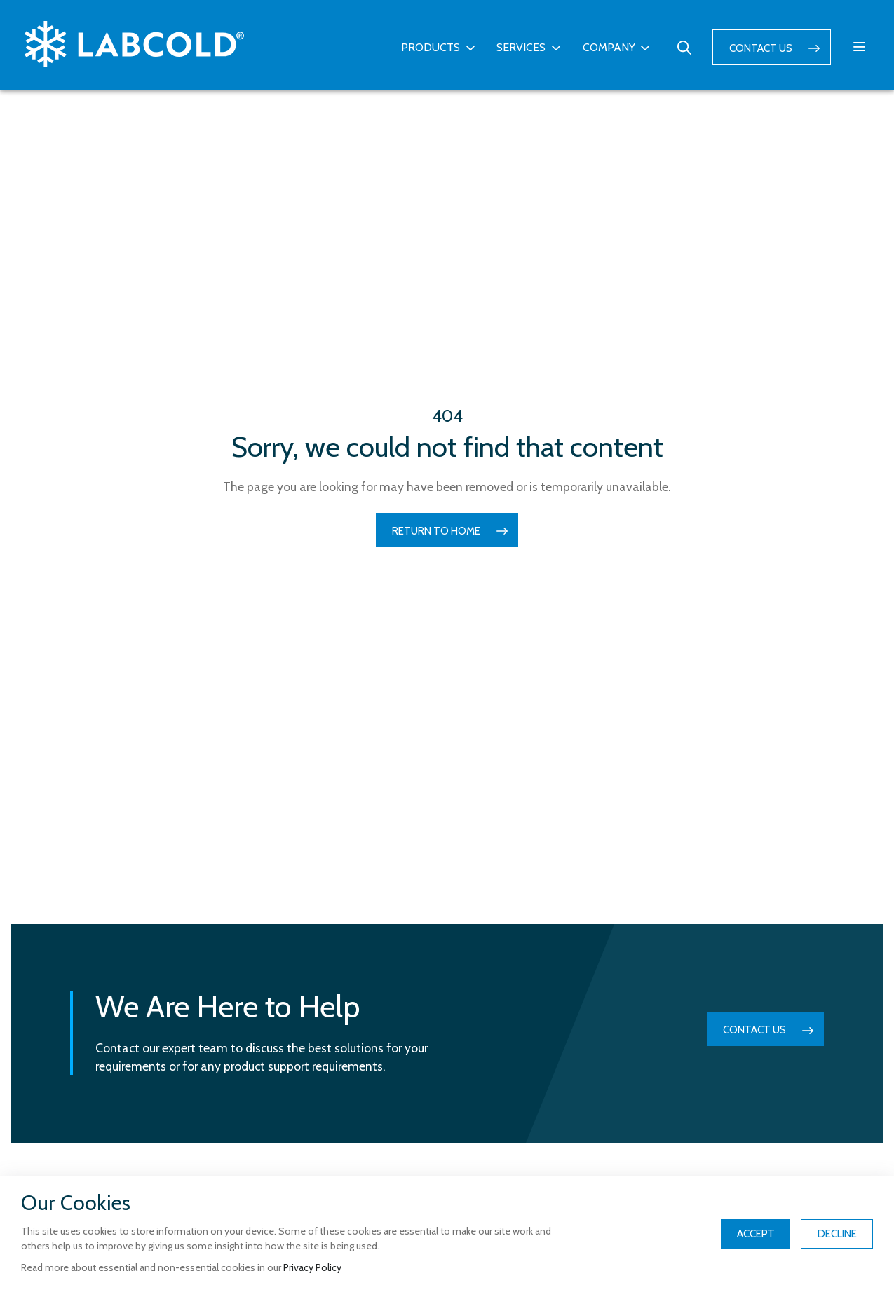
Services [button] (521, 47)
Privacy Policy (312, 1267)
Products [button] (430, 47)
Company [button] (609, 47)
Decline (837, 1234)
